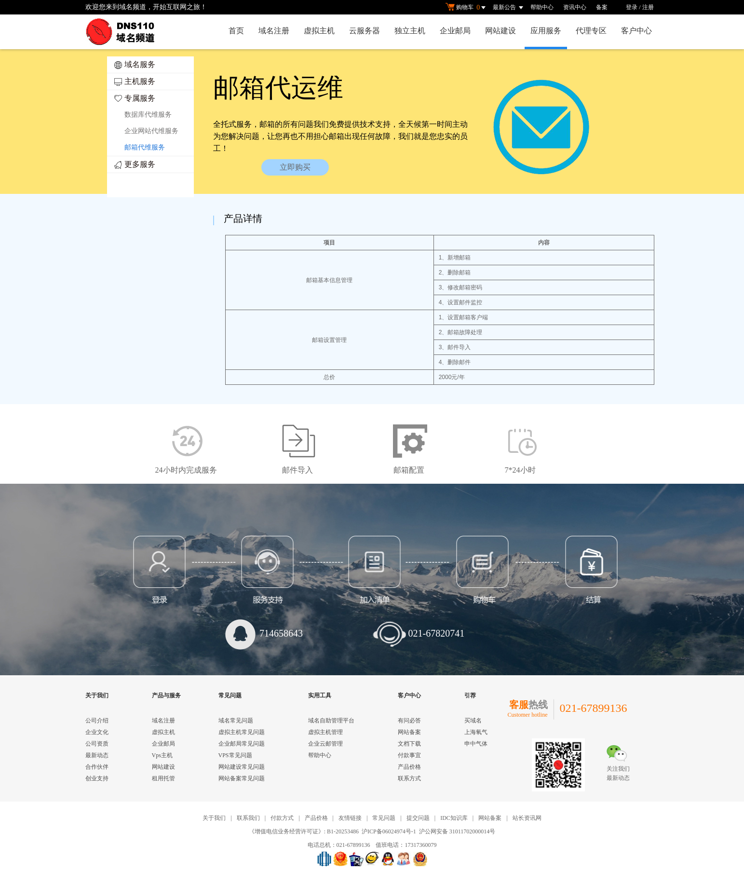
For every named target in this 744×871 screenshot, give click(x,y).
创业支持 (96, 778)
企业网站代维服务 (151, 131)
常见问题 (383, 818)
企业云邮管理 (325, 743)
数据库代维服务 (148, 114)
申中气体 (475, 743)
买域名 (473, 720)
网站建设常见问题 (241, 766)
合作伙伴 (96, 766)
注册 (648, 7)
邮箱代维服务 (144, 147)
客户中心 (636, 31)
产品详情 (243, 218)
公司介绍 (96, 720)
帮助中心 (542, 7)
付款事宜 (409, 755)
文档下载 (409, 743)
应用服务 (545, 31)
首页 (236, 31)
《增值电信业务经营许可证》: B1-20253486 (304, 831)
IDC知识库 (454, 818)
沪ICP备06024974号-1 (389, 831)
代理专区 (591, 31)
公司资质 (96, 743)
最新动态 (96, 755)
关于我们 (214, 818)
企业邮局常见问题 (241, 743)
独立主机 (409, 31)
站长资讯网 (527, 818)
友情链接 (350, 818)
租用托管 (163, 778)
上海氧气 (475, 732)
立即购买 (295, 167)
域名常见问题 (235, 720)
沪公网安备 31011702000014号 (457, 831)
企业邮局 (455, 31)
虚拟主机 (319, 31)
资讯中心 (574, 7)
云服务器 (364, 31)
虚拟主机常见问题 (241, 732)
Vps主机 (162, 755)
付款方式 (282, 818)
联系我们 (248, 818)
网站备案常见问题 (241, 778)
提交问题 (418, 818)
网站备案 (409, 732)
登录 (631, 7)
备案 (602, 7)
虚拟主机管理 (325, 732)
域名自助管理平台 (331, 720)
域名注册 (273, 31)
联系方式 (409, 778)
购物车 (467, 8)
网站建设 (500, 31)
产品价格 (409, 766)
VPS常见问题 (235, 755)
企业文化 (96, 732)
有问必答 (409, 720)
